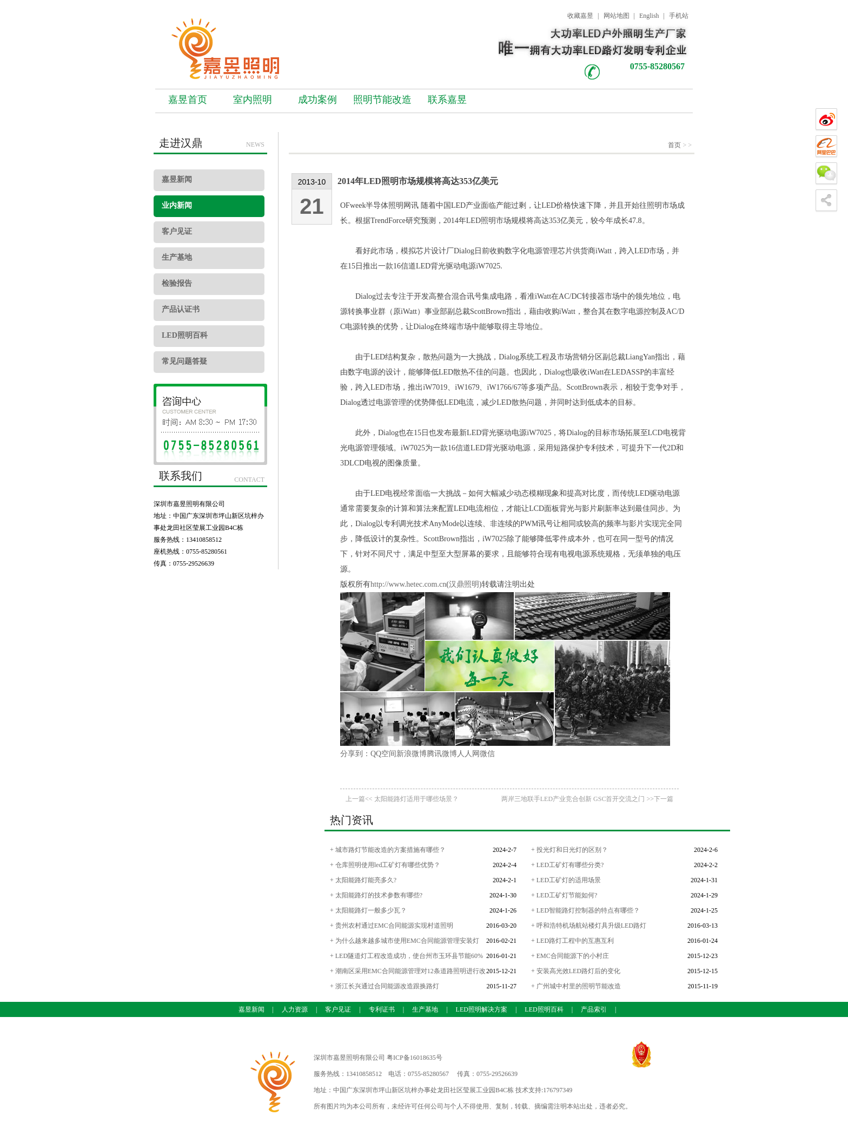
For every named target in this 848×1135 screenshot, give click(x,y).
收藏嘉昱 (580, 15)
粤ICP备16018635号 (414, 1057)
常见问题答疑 (184, 361)
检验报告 (177, 283)
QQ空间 (383, 754)
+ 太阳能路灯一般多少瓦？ (368, 910)
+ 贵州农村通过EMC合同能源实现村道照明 (391, 925)
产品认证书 (181, 309)
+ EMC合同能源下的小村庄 (570, 956)
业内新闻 (177, 205)
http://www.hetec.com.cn (408, 584)
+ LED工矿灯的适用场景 (566, 880)
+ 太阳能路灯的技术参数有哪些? (376, 895)
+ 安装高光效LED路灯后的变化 (575, 971)
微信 (487, 754)
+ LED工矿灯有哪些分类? (567, 865)
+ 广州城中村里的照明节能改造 (576, 986)
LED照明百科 (185, 335)
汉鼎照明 (464, 584)
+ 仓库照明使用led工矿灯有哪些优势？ (385, 865)
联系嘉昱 (447, 99)
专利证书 (382, 1009)
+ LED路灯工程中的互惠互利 (572, 940)
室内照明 (252, 99)
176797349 (557, 1090)
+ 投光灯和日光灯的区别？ (569, 850)
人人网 (468, 754)
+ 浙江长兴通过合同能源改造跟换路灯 (384, 986)
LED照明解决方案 (481, 1009)
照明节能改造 (382, 99)
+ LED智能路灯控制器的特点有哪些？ (585, 910)
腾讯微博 (442, 754)
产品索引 (594, 1009)
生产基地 (177, 257)
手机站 (678, 15)
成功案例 (317, 99)
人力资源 (295, 1009)
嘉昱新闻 (177, 179)
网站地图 (617, 15)
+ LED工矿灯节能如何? (564, 895)
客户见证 (177, 231)
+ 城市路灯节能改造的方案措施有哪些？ (388, 850)
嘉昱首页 (187, 99)
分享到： (355, 754)
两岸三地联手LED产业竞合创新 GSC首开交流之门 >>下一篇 (587, 799)
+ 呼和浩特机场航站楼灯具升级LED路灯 (588, 925)
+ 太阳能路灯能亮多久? (363, 880)
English (649, 15)
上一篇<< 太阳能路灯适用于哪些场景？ (402, 799)
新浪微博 (411, 754)
